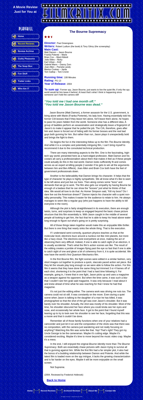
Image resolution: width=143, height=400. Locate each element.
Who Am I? (23, 88)
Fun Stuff (22, 73)
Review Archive (26, 51)
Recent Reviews (26, 44)
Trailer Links (24, 81)
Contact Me (110, 391)
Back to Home (56, 380)
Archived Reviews (72, 391)
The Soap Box (25, 66)
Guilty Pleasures (26, 59)
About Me (92, 391)
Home (21, 36)
